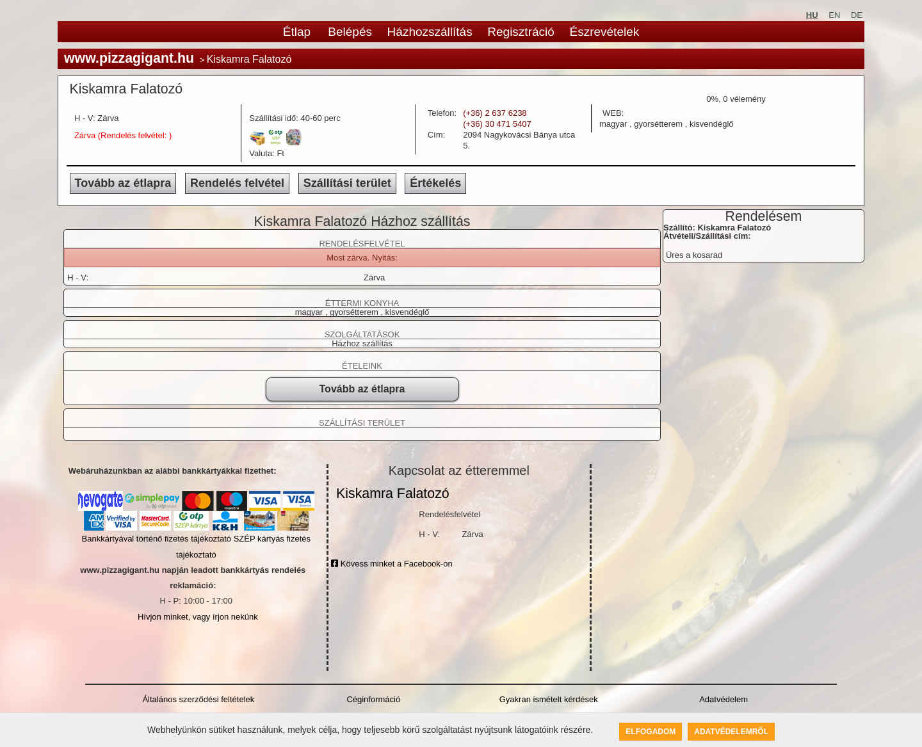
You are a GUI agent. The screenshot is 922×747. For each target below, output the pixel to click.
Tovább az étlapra (123, 183)
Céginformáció (373, 699)
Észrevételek (604, 31)
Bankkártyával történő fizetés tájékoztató (156, 538)
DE (856, 15)
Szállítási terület (347, 183)
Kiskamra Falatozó (392, 493)
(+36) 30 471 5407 (497, 124)
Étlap (297, 31)
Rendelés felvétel (237, 183)
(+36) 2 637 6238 (494, 113)
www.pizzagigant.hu (129, 58)
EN (834, 15)
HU (812, 15)
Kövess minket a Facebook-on (391, 563)
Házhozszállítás (430, 31)
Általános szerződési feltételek (198, 699)
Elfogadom (650, 731)
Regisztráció (520, 31)
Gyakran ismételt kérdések (548, 699)
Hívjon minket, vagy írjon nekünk (198, 617)
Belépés (350, 31)
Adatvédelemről (731, 731)
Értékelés (435, 183)
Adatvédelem (723, 699)
